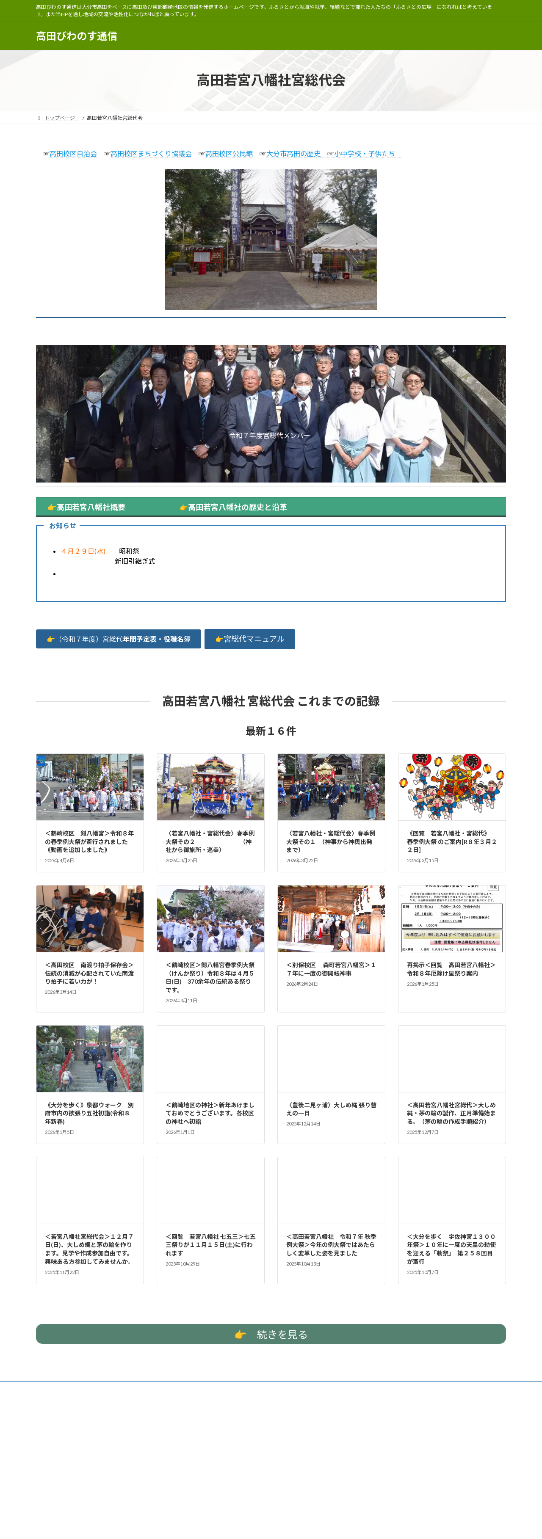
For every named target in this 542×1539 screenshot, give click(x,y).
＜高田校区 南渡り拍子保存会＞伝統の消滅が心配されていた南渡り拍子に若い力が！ (89, 973)
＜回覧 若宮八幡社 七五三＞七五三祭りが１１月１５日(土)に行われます (211, 1245)
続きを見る (271, 1335)
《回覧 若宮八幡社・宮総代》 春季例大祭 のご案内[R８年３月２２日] (452, 841)
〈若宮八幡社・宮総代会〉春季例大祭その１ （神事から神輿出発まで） (330, 841)
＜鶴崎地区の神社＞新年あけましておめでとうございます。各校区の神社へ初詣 (210, 1113)
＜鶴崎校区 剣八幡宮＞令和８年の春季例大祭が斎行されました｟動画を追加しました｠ (89, 841)
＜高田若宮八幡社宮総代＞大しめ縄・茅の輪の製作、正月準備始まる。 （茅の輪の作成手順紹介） (451, 1113)
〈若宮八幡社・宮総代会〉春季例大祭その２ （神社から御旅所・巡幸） (210, 841)
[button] (118, 638)
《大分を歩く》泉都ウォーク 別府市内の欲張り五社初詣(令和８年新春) (89, 1113)
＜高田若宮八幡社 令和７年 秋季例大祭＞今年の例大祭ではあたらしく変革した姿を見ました (331, 1245)
